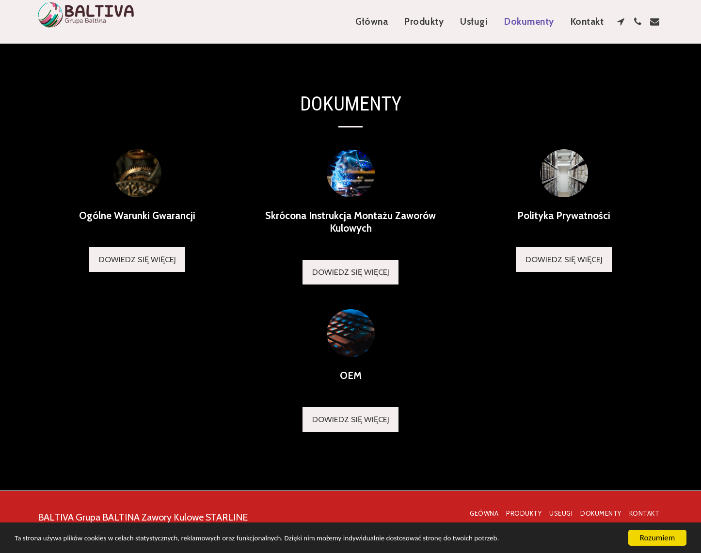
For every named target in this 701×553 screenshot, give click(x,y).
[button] (621, 21)
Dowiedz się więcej (137, 259)
